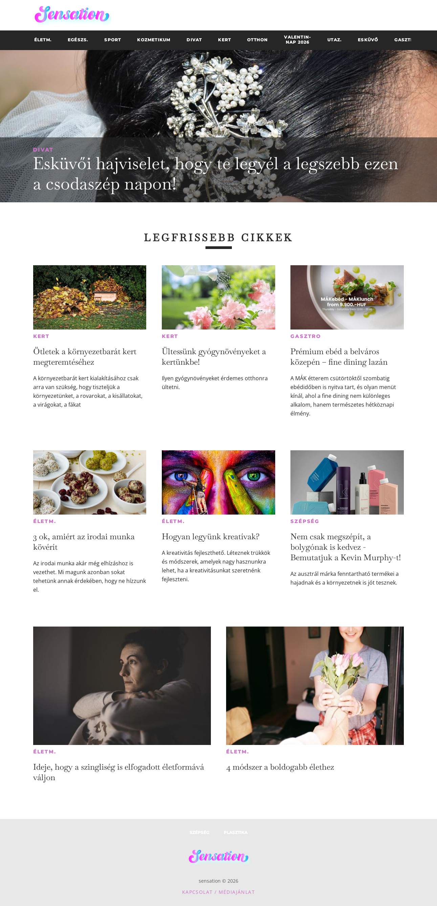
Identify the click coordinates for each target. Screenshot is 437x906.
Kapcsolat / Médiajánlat (218, 892)
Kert (41, 336)
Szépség (305, 521)
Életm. (45, 521)
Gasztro (305, 336)
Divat (43, 149)
